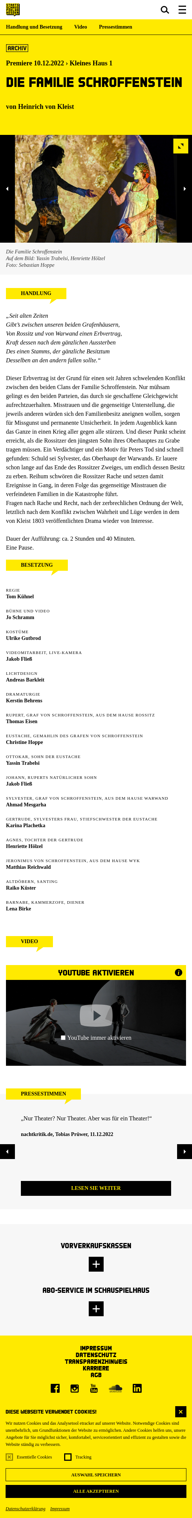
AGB (96, 1375)
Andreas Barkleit (25, 680)
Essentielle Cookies (34, 1457)
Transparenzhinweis (96, 1361)
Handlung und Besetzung (34, 27)
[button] (165, 10)
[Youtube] (93, 1388)
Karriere (96, 1368)
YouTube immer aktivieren (96, 1038)
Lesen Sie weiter (96, 1188)
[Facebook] (55, 1388)
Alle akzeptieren (96, 1491)
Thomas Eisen (21, 721)
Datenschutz (96, 1355)
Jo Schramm (20, 617)
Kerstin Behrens (24, 700)
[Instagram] (74, 1388)
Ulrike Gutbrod (23, 638)
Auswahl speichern (96, 1474)
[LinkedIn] (137, 1388)
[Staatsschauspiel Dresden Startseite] (13, 9)
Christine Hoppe (24, 742)
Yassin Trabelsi (23, 763)
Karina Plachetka (25, 825)
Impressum (60, 1508)
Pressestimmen (115, 27)
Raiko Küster (21, 888)
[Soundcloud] (115, 1388)
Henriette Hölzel (24, 846)
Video (80, 27)
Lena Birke (18, 909)
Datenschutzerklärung (25, 1508)
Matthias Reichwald (28, 867)
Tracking (83, 1457)
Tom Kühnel (20, 596)
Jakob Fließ (19, 659)
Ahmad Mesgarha (26, 804)
